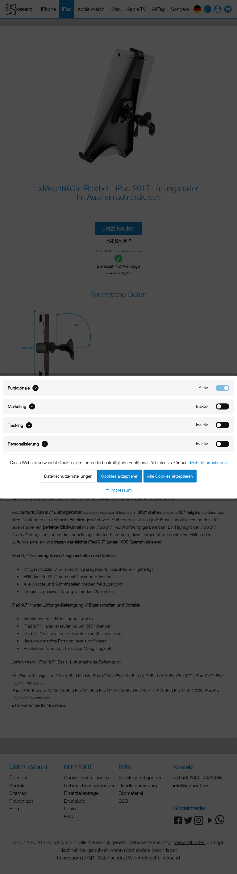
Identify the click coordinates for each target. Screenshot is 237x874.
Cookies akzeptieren (120, 476)
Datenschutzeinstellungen (68, 476)
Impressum (118, 489)
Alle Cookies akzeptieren (170, 476)
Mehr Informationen (208, 462)
